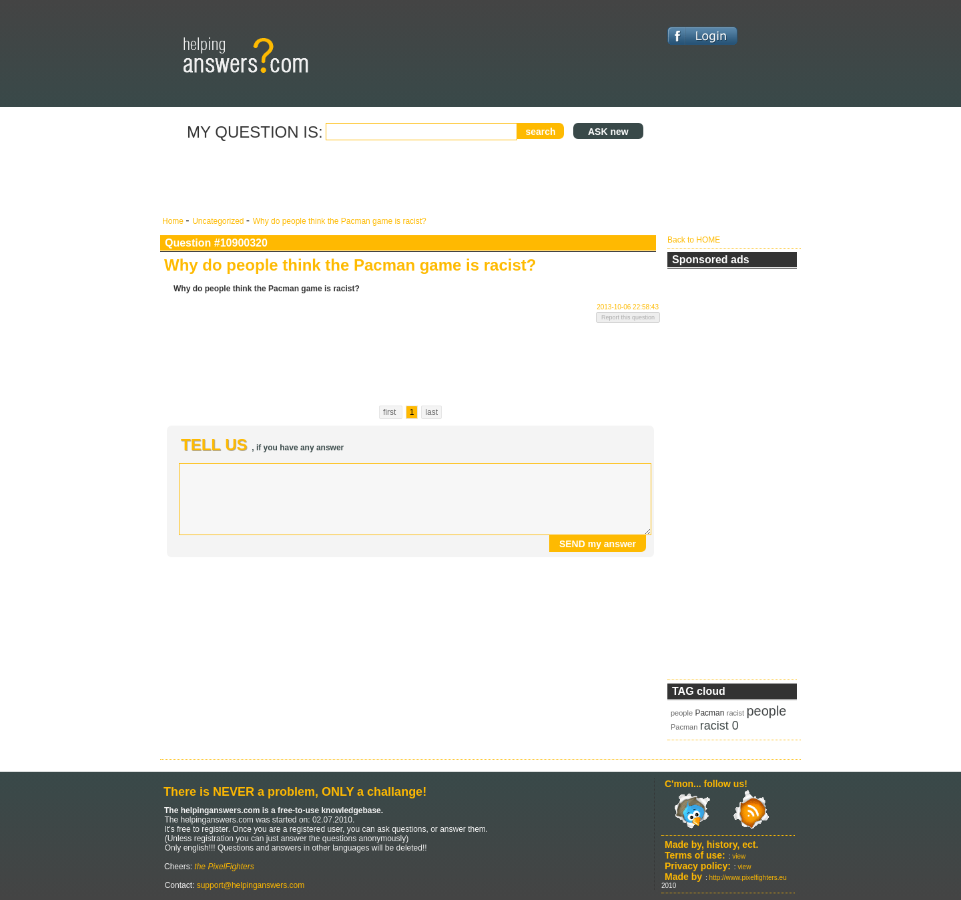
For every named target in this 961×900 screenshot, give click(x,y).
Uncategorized (219, 221)
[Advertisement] (410, 179)
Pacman (709, 713)
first (390, 412)
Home (174, 221)
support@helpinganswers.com (249, 885)
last (431, 412)
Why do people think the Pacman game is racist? (339, 221)
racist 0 (719, 725)
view (738, 856)
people (682, 713)
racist (735, 713)
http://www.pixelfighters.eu (748, 877)
